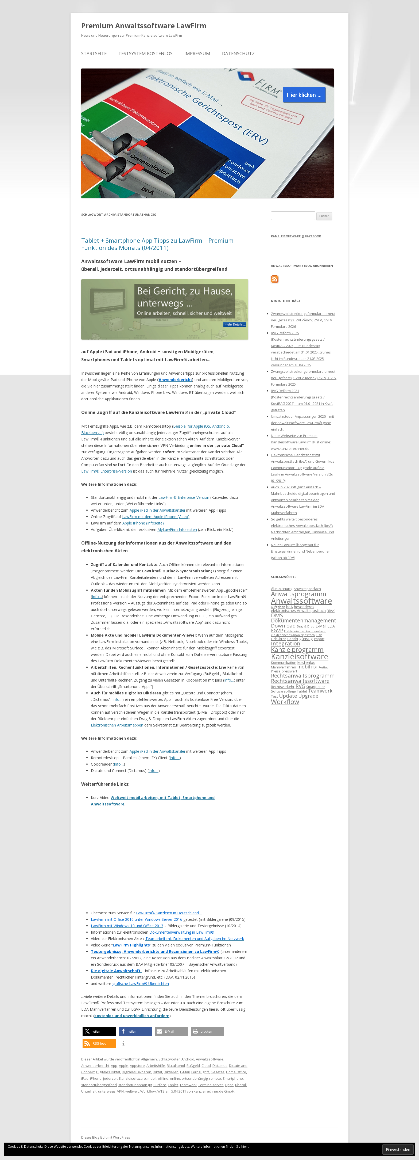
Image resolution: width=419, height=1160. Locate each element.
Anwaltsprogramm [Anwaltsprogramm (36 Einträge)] (298, 593)
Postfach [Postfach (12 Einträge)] (324, 667)
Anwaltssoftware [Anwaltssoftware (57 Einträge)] (301, 600)
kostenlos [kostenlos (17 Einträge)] (306, 662)
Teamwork (188, 1084)
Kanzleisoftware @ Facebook (296, 236)
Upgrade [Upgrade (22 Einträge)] (308, 696)
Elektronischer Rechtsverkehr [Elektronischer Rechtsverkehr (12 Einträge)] (305, 631)
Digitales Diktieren (136, 1072)
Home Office (236, 1072)
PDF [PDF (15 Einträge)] (314, 667)
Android (187, 1059)
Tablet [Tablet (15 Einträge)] (302, 691)
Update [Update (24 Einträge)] (288, 695)
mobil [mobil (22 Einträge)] (303, 666)
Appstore (137, 1065)
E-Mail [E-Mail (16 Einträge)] (321, 626)
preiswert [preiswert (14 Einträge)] (289, 671)
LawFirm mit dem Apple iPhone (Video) (155, 516)
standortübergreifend (99, 1084)
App (114, 1065)
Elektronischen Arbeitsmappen (117, 725)
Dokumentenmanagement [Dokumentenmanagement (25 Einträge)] (303, 620)
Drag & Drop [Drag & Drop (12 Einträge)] (306, 626)
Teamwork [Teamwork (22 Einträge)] (320, 690)
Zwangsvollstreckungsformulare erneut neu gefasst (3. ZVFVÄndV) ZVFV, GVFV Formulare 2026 (303, 320)
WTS (161, 1091)
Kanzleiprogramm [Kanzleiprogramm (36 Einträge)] (297, 649)
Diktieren (171, 1072)
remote (215, 1078)
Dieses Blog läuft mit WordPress (105, 1137)
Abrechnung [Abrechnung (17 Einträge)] (282, 588)
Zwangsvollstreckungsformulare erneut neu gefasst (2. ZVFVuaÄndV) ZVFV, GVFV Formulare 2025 (303, 378)
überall (241, 1084)
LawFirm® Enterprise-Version (106, 471)
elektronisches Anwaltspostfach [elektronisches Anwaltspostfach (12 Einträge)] (293, 635)
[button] (99, 1031)
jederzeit (110, 1078)
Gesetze (217, 1072)
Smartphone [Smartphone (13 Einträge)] (315, 686)
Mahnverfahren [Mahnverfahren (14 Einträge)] (283, 667)
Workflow (148, 1091)
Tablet (173, 1084)
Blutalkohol (176, 1065)
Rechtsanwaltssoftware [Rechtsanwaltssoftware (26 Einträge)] (300, 680)
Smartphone (233, 1078)
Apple (123, 1065)
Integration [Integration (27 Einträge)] (285, 643)
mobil (152, 1078)
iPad (84, 1078)
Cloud (206, 1065)
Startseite (94, 53)
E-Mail (185, 1072)
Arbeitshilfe (155, 1065)
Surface (159, 1084)
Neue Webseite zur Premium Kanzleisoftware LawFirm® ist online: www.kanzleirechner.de (301, 442)
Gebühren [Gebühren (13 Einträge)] (278, 639)
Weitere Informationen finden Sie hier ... (220, 1146)
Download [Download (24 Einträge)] (283, 625)
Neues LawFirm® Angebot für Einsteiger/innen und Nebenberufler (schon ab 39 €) (300, 551)
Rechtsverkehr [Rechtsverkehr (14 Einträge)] (282, 686)
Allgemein (149, 1059)
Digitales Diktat (108, 1072)
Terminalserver (210, 1084)
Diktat (157, 1072)
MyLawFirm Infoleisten (177, 529)
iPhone (96, 1078)
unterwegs (106, 1091)
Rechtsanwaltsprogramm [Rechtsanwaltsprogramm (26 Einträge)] (303, 675)
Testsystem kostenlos (145, 53)
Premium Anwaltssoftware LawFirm (144, 26)
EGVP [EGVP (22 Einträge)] (277, 630)
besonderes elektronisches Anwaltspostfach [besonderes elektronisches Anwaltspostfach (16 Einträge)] (298, 608)
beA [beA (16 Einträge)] (289, 606)
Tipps (229, 1084)
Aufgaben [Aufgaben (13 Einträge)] (278, 607)
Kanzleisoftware (132, 1078)
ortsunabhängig (195, 1078)
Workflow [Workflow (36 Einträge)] (285, 701)
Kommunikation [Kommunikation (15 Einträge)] (283, 662)
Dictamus (219, 1065)
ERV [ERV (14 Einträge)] (319, 634)
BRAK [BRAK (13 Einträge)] (331, 610)
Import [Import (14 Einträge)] (319, 638)
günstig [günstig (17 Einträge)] (306, 638)
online (175, 1078)
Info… (97, 596)
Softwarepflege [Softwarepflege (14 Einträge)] (283, 691)
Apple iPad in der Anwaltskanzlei (157, 510)
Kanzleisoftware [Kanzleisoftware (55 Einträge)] (299, 656)
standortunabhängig (135, 1084)
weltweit (132, 1091)
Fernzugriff (200, 1072)
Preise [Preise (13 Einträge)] (276, 671)
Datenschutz (238, 53)
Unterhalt (88, 1091)
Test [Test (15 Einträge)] (274, 696)
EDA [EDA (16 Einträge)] (331, 626)
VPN (120, 1091)
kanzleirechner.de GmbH (214, 1091)
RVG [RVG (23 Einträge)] (300, 686)
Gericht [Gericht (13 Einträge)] (292, 639)
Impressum (197, 53)
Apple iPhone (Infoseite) (143, 523)
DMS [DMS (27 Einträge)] (277, 615)
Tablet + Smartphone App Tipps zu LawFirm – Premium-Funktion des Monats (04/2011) (158, 243)
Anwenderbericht (95, 1065)
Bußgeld (193, 1065)
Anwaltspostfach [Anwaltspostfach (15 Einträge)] (307, 588)
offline (163, 1078)
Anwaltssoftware (209, 1059)
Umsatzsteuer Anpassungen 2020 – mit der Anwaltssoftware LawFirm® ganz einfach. (302, 423)
